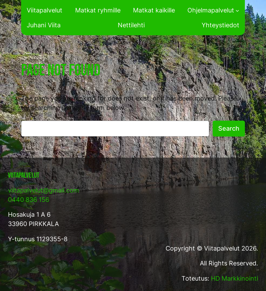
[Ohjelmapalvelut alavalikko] (237, 10)
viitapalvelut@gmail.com (43, 190)
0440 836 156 (28, 199)
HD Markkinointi (234, 278)
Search (228, 128)
